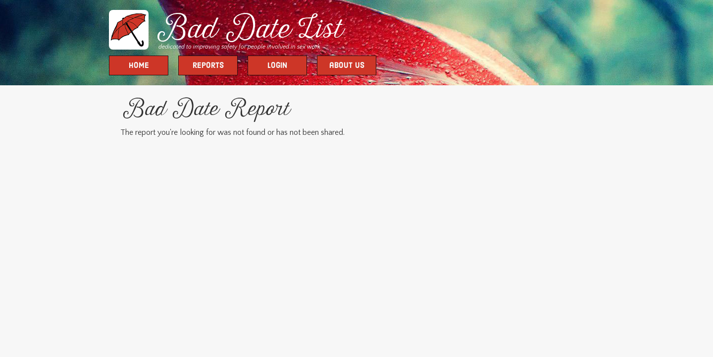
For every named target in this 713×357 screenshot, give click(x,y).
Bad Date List (247, 31)
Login (277, 66)
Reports (208, 66)
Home (139, 66)
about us (346, 66)
